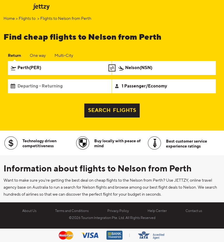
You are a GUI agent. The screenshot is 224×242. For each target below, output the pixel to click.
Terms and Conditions (72, 211)
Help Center (157, 211)
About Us (29, 211)
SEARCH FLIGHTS (112, 110)
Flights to (27, 19)
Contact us (194, 211)
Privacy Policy (118, 211)
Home (9, 19)
